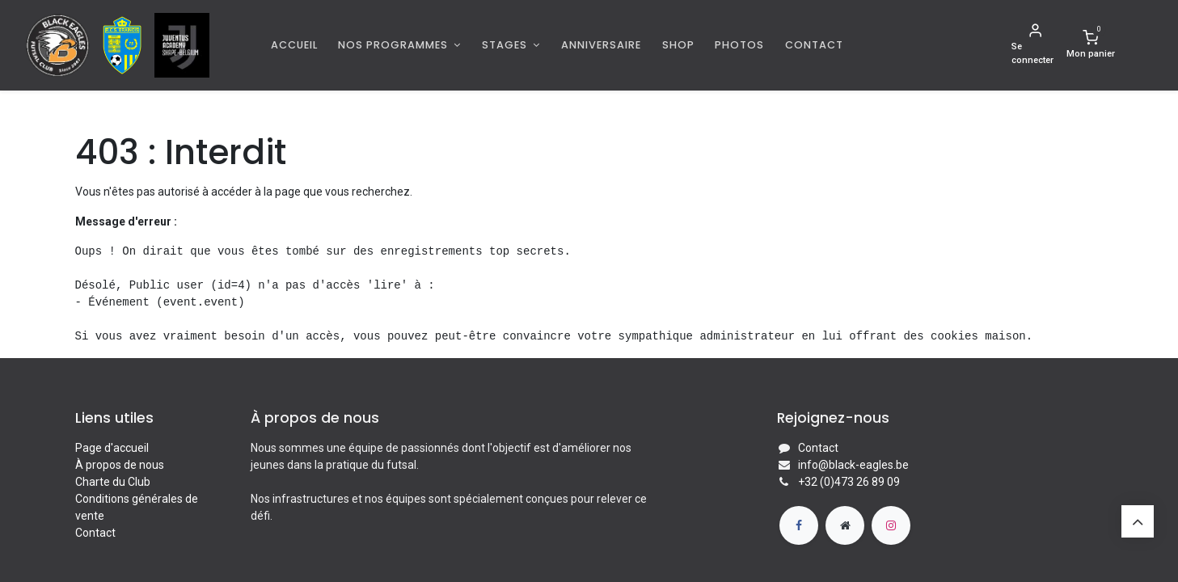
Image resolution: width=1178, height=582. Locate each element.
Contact (95, 532)
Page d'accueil (112, 447)
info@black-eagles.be (853, 464)
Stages (506, 45)
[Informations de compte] (1035, 45)
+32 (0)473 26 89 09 (849, 481)
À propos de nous (119, 464)
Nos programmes (394, 45)
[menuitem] (294, 45)
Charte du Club (112, 481)
